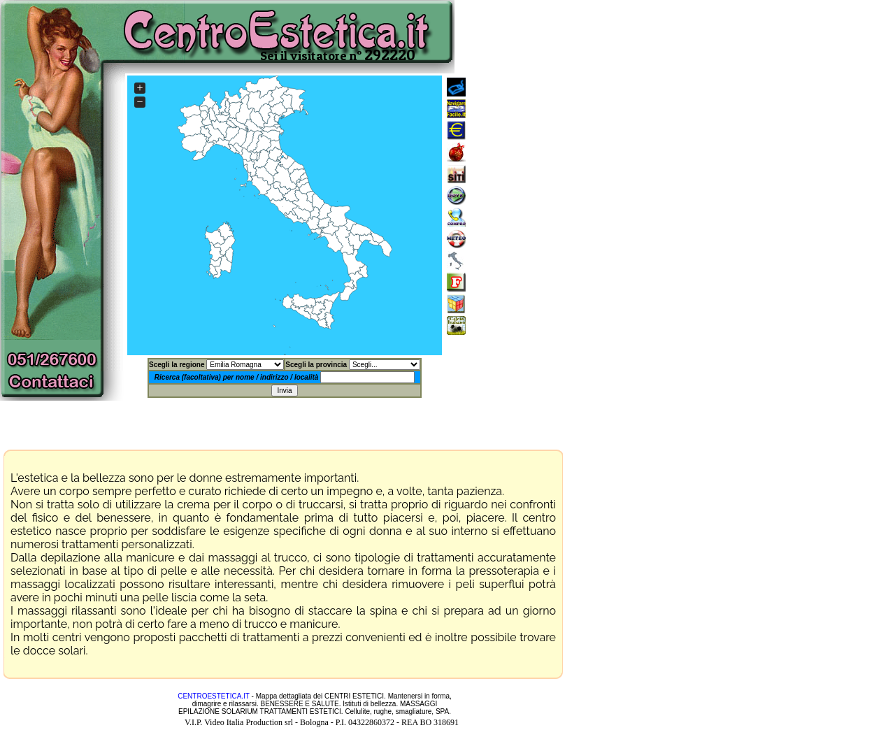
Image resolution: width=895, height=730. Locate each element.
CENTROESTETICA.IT (214, 696)
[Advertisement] (588, 215)
